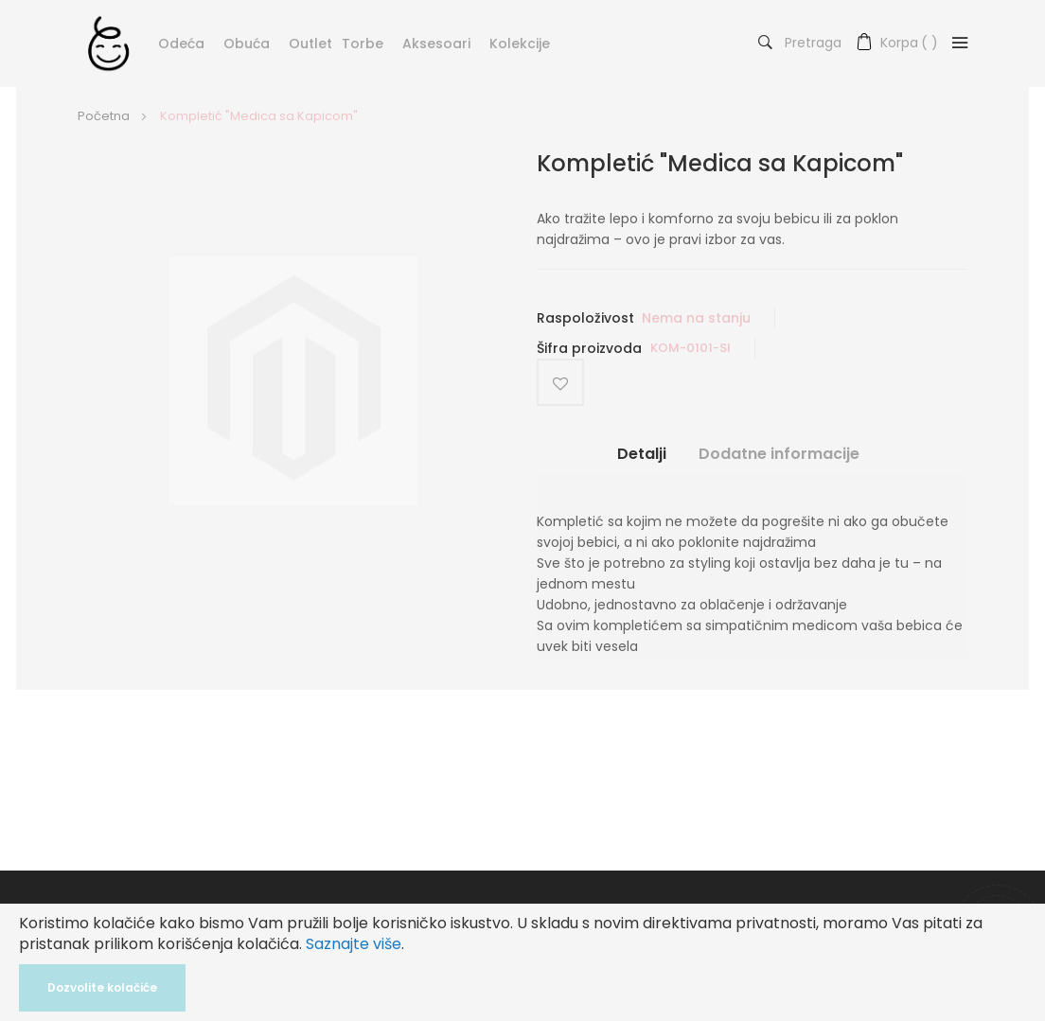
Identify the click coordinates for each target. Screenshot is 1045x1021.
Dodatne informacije (779, 453)
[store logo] (108, 42)
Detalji (641, 453)
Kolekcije (519, 43)
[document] (522, 962)
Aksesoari (436, 43)
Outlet (310, 43)
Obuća (246, 43)
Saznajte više (353, 944)
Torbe (362, 43)
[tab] (641, 460)
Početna (104, 116)
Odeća (181, 43)
